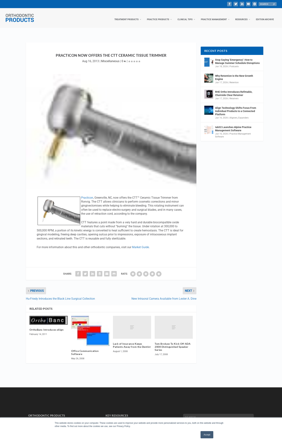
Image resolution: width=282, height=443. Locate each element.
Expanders (243, 114)
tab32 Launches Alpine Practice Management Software (233, 125)
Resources (241, 16)
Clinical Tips (185, 16)
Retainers (233, 95)
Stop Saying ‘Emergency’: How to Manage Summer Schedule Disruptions (237, 58)
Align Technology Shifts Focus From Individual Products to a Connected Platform (235, 107)
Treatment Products (126, 16)
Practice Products (158, 16)
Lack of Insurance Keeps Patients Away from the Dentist (132, 342)
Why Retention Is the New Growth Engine (234, 74)
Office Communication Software (85, 349)
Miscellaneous (110, 57)
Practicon (87, 194)
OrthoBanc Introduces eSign (46, 326)
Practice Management (214, 16)
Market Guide (140, 243)
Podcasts (234, 63)
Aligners (233, 114)
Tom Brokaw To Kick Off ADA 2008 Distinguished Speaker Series (172, 343)
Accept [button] (207, 434)
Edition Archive (265, 16)
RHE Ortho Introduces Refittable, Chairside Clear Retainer (233, 90)
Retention (234, 79)
